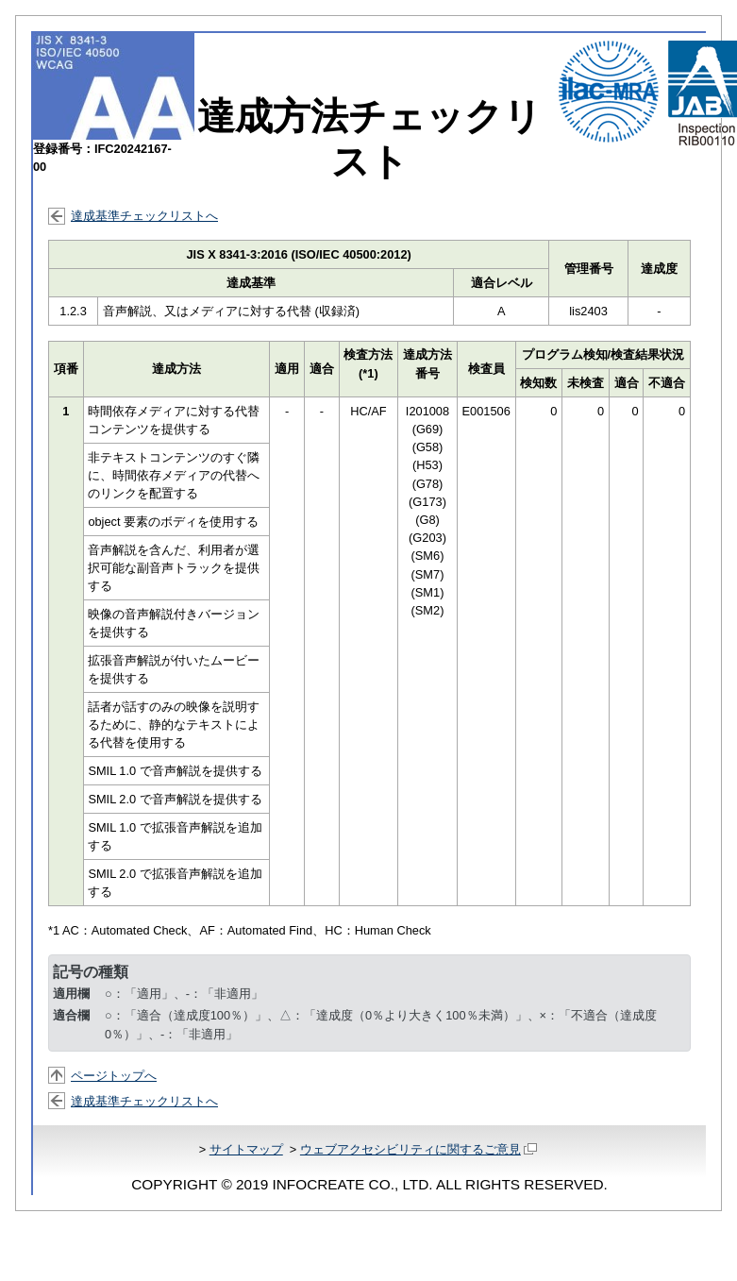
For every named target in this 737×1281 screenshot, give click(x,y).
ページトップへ (114, 1076)
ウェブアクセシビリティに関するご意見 (418, 1149)
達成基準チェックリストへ (144, 216)
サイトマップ (246, 1149)
